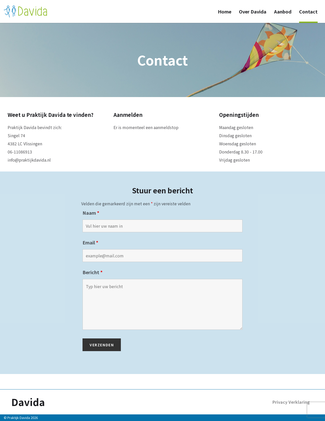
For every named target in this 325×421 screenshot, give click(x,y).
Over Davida (252, 11)
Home (224, 11)
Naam (91, 212)
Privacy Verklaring (291, 402)
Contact (308, 11)
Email (90, 242)
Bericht (93, 272)
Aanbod (282, 11)
